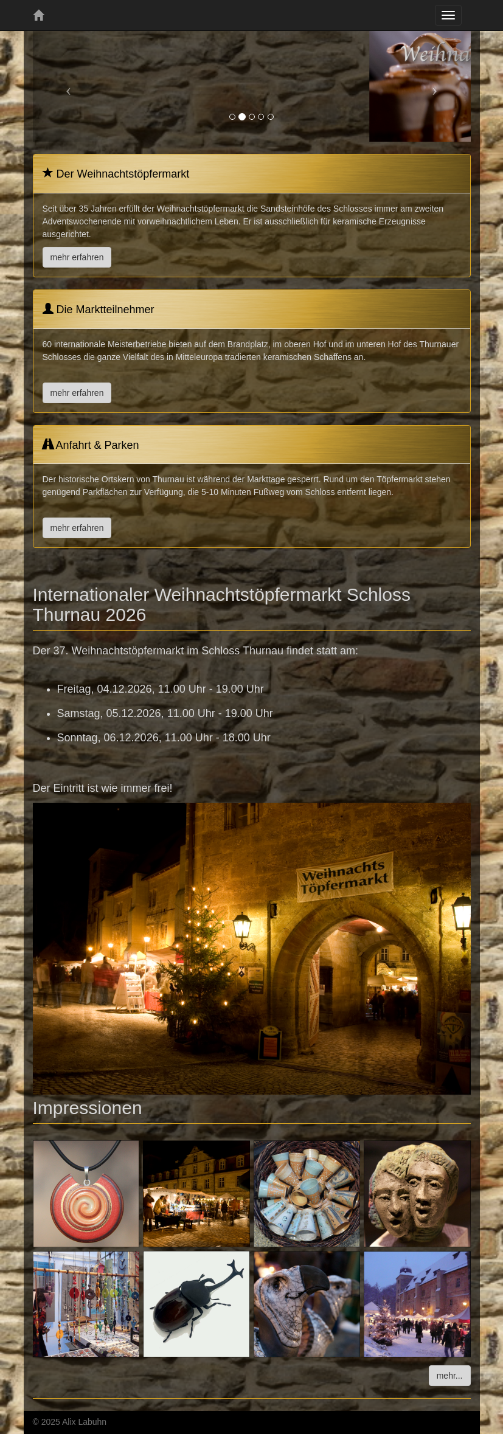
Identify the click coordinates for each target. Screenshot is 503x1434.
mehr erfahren (77, 257)
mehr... (450, 1375)
